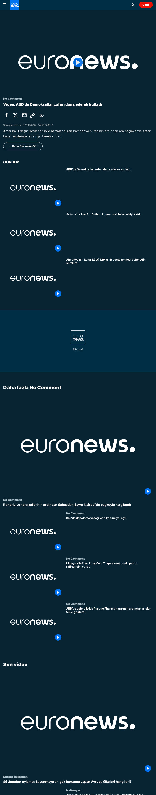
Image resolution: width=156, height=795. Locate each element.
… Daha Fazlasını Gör (23, 146)
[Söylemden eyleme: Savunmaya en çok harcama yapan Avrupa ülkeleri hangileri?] (78, 782)
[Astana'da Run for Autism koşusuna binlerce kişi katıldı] (109, 233)
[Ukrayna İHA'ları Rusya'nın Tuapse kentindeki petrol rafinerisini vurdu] (109, 579)
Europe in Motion (15, 776)
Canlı (146, 4)
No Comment (12, 499)
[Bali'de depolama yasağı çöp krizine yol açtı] (109, 534)
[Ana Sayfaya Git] (15, 5)
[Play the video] (78, 62)
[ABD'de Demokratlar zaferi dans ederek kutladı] (109, 188)
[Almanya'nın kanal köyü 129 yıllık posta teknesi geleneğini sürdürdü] (109, 278)
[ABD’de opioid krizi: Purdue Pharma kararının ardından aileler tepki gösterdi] (109, 624)
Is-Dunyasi (73, 790)
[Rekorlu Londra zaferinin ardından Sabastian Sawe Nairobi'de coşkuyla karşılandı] (78, 505)
